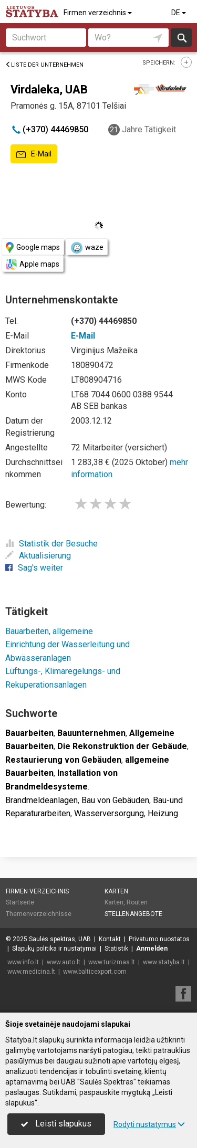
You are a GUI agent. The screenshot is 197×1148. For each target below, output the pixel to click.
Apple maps (32, 264)
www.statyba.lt (164, 962)
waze (86, 248)
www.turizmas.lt (111, 962)
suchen (181, 37)
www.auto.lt (63, 962)
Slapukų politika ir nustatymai (54, 948)
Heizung (163, 813)
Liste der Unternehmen (44, 64)
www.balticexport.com (95, 971)
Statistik (116, 948)
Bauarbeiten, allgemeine (49, 631)
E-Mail (33, 154)
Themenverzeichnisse (38, 914)
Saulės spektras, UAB (60, 939)
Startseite (20, 902)
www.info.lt (23, 962)
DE (179, 12)
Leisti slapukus (56, 1124)
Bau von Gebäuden (115, 800)
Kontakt (110, 939)
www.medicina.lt (31, 971)
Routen (137, 902)
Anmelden (152, 948)
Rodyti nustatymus (149, 1124)
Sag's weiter (34, 568)
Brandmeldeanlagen (41, 800)
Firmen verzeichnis (98, 12)
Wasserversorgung (109, 813)
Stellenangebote (133, 914)
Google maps (33, 247)
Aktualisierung (38, 556)
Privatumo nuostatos (159, 939)
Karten (116, 891)
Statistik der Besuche (51, 544)
